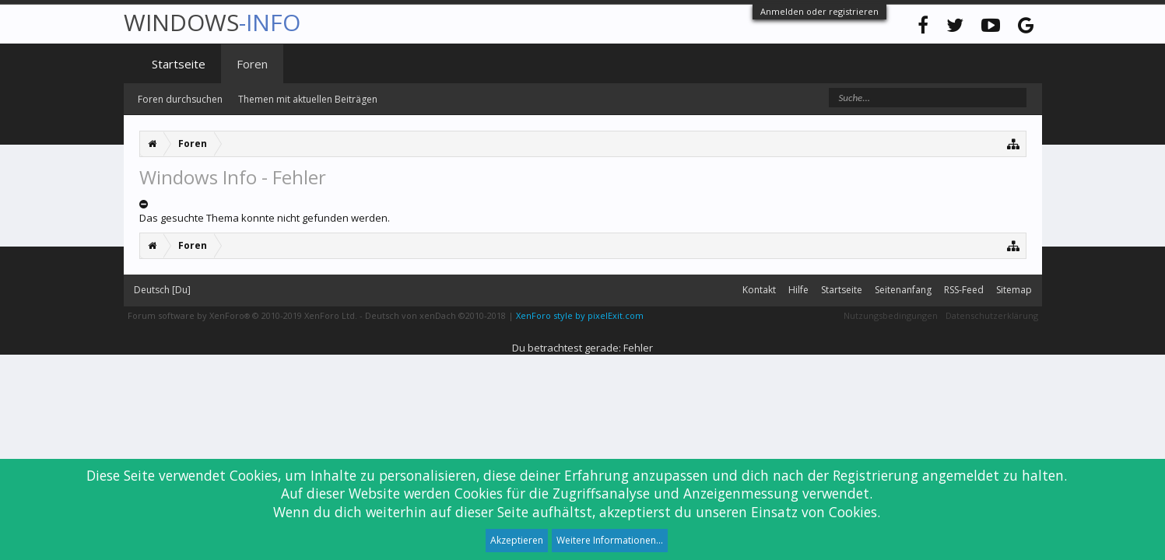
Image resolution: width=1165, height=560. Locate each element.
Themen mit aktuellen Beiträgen (307, 99)
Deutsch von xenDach (435, 315)
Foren (252, 64)
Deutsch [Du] (162, 289)
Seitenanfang (903, 289)
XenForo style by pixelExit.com (580, 315)
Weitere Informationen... (609, 540)
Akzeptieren (516, 540)
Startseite (178, 64)
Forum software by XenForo (242, 315)
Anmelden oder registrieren (819, 11)
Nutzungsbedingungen (891, 315)
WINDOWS (212, 22)
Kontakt (759, 289)
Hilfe (798, 289)
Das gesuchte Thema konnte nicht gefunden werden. (264, 218)
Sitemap (1014, 289)
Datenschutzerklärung (992, 315)
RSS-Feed (964, 289)
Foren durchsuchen (180, 99)
